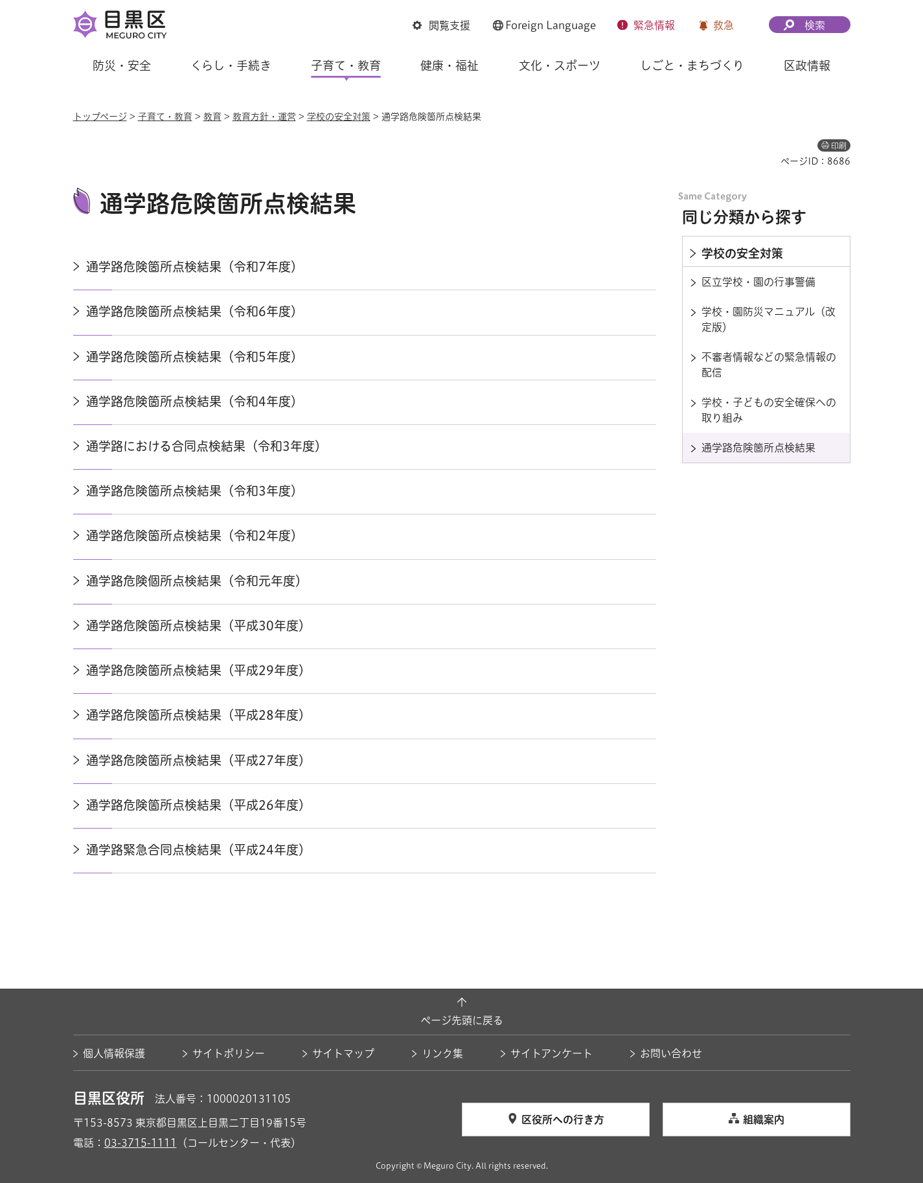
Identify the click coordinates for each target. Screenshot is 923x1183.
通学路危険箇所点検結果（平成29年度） (198, 670)
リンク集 (442, 1053)
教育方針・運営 (264, 116)
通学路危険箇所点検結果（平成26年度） (198, 805)
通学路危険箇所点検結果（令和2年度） (194, 535)
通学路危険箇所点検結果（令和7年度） (194, 266)
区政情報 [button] (807, 65)
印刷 (839, 146)
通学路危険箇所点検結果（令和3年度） (194, 491)
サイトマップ (343, 1053)
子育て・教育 (165, 116)
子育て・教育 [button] (346, 65)
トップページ (100, 116)
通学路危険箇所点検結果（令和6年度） (194, 311)
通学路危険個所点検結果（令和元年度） (197, 581)
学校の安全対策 (338, 116)
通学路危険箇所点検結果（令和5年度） (194, 356)
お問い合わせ (671, 1053)
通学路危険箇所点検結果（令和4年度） (194, 401)
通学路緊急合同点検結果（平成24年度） (198, 850)
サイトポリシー (228, 1053)
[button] (441, 25)
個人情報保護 (114, 1053)
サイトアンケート (551, 1053)
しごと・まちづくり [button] (692, 65)
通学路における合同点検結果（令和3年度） (206, 446)
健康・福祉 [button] (449, 65)
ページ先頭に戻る (461, 1020)
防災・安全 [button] (122, 65)
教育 (212, 116)
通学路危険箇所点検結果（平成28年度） (198, 715)
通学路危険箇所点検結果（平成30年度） (198, 625)
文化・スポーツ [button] (559, 65)
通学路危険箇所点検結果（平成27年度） (198, 760)
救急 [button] (723, 25)
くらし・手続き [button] (230, 65)
